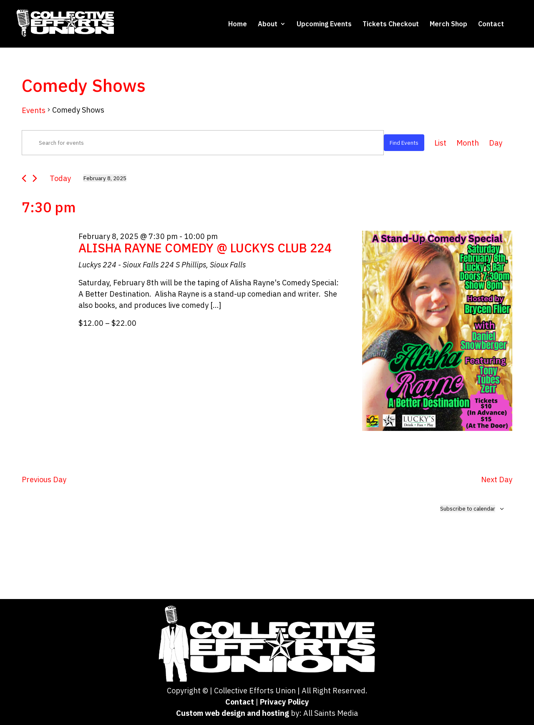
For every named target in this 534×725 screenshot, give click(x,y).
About (267, 24)
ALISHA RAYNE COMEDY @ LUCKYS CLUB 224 (204, 248)
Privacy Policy (284, 702)
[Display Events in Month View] (467, 143)
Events (33, 110)
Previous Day (44, 479)
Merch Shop (448, 24)
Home (237, 24)
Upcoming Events (324, 24)
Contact (491, 24)
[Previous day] (24, 178)
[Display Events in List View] (440, 143)
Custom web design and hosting (232, 713)
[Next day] (35, 178)
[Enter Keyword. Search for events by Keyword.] (203, 142)
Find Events (404, 142)
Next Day (496, 479)
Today (60, 178)
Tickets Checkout (391, 24)
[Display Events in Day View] (495, 143)
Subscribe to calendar (467, 508)
